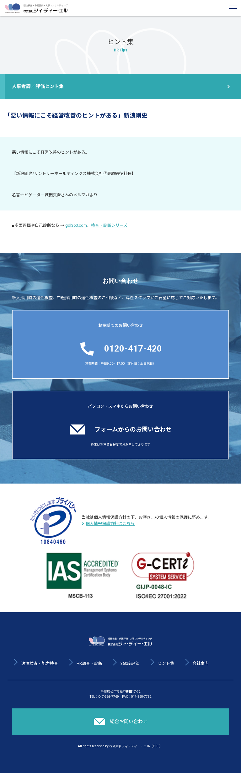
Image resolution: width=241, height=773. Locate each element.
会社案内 (200, 663)
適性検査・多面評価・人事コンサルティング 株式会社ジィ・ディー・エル (36, 8)
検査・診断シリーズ (109, 225)
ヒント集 (166, 663)
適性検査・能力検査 (39, 663)
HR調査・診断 (89, 663)
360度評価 (129, 663)
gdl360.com (76, 225)
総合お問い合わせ (121, 722)
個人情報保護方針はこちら (110, 523)
